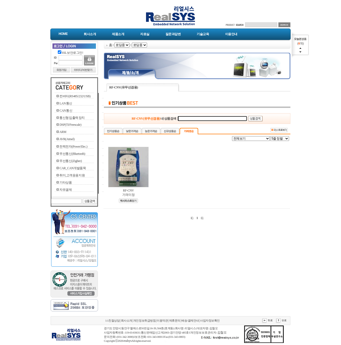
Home (63, 34)
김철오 (222, 332)
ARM (62, 132)
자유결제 (65, 190)
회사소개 (90, 34)
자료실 (144, 34)
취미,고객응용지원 (72, 175)
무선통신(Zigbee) (70, 161)
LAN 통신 (65, 103)
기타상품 (65, 182)
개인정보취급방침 (144, 320)
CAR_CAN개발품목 (72, 168)
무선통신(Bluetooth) (72, 154)
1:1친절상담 (112, 320)
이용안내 (231, 34)
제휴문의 (174, 320)
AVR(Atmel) (67, 139)
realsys (127, 341)
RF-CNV (128, 190)
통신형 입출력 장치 (72, 118)
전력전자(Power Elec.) (73, 146)
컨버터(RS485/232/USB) (74, 96)
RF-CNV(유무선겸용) (123, 87)
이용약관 (162, 320)
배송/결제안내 (190, 320)
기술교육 (203, 34)
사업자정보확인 (210, 320)
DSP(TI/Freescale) (70, 125)
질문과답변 (173, 34)
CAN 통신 (65, 110)
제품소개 (118, 34)
